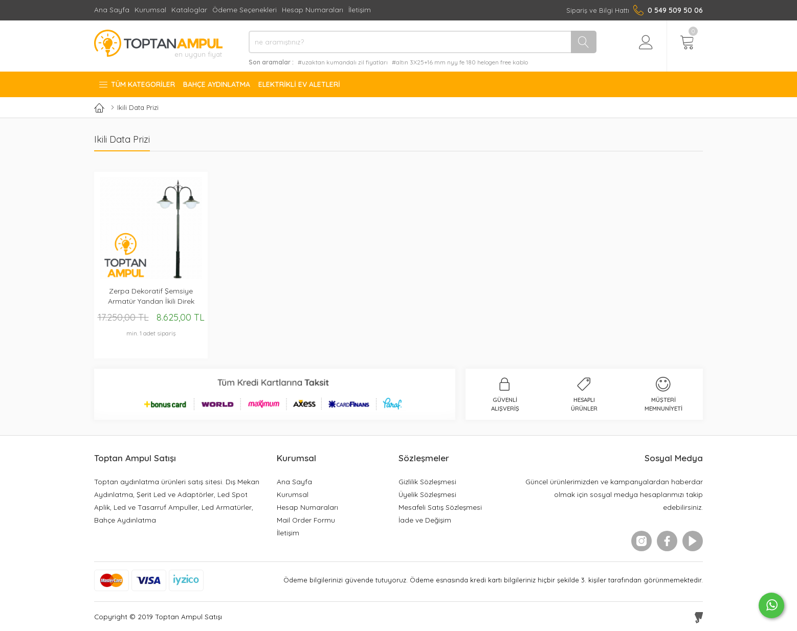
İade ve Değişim (424, 519)
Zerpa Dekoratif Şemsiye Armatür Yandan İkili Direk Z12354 (151, 296)
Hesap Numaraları (312, 9)
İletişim (359, 9)
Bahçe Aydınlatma (216, 84)
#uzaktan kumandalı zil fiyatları (343, 62)
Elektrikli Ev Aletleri (299, 84)
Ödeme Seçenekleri (244, 9)
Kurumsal (150, 9)
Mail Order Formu (306, 519)
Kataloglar (189, 9)
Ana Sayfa (111, 9)
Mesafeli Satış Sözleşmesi (440, 507)
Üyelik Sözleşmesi (427, 494)
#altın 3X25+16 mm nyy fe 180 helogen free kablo (460, 62)
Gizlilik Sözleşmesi (427, 481)
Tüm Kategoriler (136, 84)
